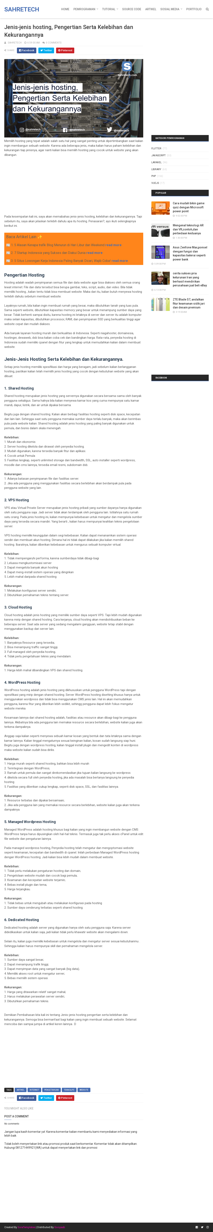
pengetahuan (51, 1090)
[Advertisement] (73, 185)
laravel (156, 162)
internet (34, 1090)
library (156, 169)
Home (65, 9)
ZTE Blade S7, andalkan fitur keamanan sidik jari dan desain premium (189, 303)
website (84, 1090)
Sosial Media (169, 9)
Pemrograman (84, 9)
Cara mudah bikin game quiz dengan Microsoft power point (188, 207)
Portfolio (194, 9)
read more (113, 245)
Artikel (150, 9)
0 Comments (53, 42)
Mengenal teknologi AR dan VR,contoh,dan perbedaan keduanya (188, 229)
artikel (20, 1090)
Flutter (156, 148)
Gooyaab (59, 1227)
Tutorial (108, 9)
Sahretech (21, 9)
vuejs (155, 183)
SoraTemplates (26, 1227)
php (153, 176)
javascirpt (158, 155)
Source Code (131, 9)
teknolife (69, 1090)
